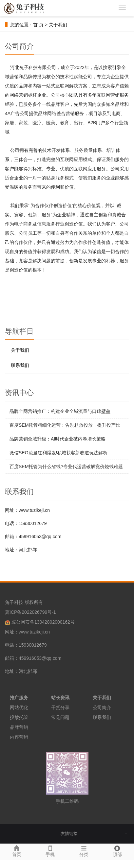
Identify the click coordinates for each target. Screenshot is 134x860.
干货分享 (60, 707)
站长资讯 (60, 697)
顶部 (117, 850)
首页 (16, 850)
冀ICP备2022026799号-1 (30, 612)
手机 (50, 850)
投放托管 (19, 717)
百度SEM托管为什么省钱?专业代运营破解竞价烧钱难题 (66, 466)
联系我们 (20, 365)
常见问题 (60, 717)
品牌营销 (19, 727)
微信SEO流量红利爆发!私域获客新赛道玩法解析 (58, 452)
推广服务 (19, 697)
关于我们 (58, 24)
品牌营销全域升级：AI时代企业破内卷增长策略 (57, 439)
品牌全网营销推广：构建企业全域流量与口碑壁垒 (60, 411)
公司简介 (102, 707)
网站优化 (19, 707)
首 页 (38, 24)
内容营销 (19, 737)
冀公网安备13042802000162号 (43, 622)
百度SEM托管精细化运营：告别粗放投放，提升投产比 (65, 425)
